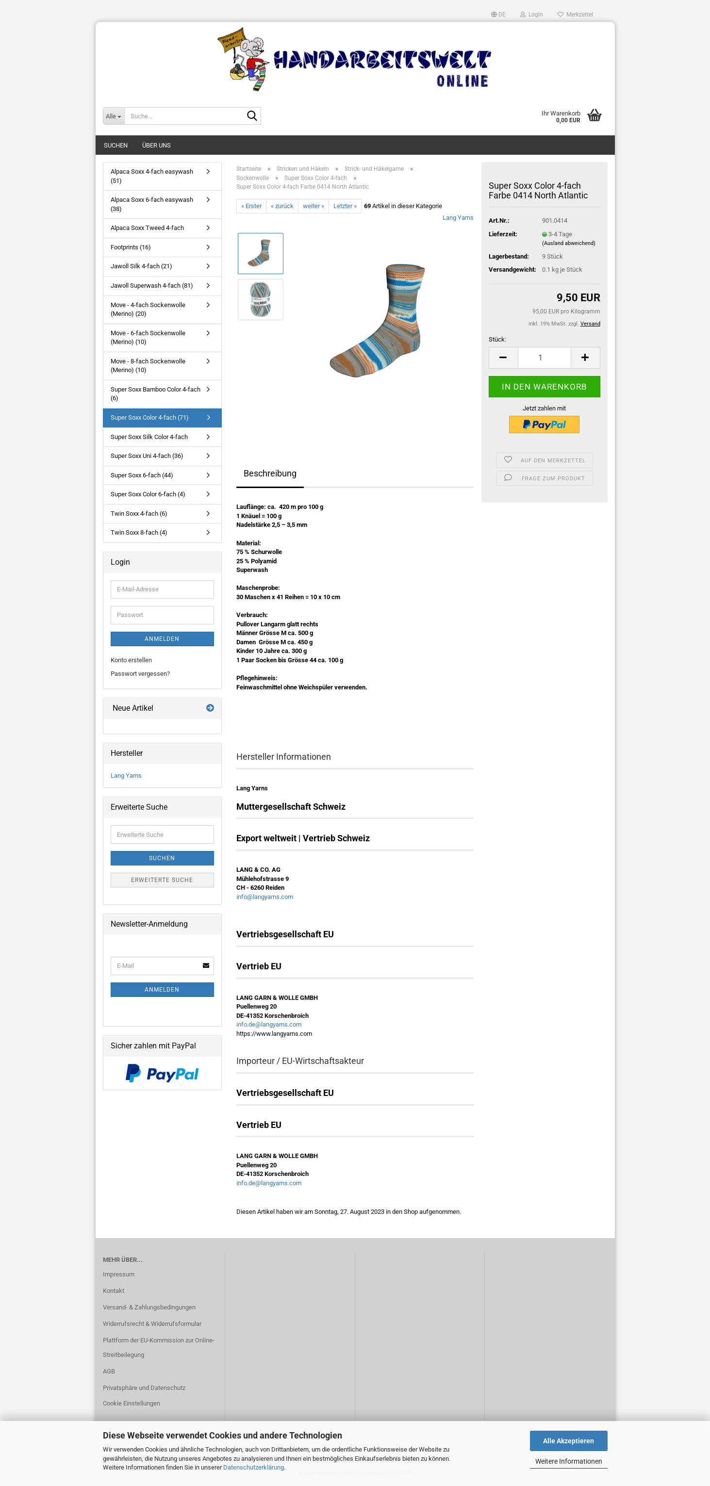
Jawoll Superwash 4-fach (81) (152, 285)
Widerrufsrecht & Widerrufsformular (152, 1323)
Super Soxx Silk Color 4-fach (149, 437)
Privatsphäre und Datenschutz (144, 1387)
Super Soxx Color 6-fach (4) (148, 494)
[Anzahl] (544, 358)
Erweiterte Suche (162, 880)
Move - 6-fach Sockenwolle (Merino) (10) (148, 337)
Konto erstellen (131, 660)
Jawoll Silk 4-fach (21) (141, 266)
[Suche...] (113, 116)
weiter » (313, 206)
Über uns (156, 145)
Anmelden (162, 639)
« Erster (251, 206)
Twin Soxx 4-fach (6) (139, 513)
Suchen (116, 145)
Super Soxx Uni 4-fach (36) (147, 455)
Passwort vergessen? (140, 673)
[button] (498, 14)
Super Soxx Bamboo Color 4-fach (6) (155, 394)
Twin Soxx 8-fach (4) (139, 532)
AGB (109, 1371)
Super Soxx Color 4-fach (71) (150, 417)
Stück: (497, 339)
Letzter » (345, 206)
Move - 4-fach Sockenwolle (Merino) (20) (148, 309)
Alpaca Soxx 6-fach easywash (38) (152, 204)
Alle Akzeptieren (568, 1441)
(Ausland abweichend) (568, 243)
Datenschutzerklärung (253, 1467)
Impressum (118, 1274)
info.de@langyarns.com (268, 1024)
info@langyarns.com (264, 896)
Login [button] (531, 14)
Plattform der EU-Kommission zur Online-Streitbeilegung (159, 1347)
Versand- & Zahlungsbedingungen (149, 1307)
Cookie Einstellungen (131, 1403)
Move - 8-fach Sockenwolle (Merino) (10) (148, 366)
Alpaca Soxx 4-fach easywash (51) (152, 176)
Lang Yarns (458, 217)
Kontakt (113, 1290)
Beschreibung (270, 473)
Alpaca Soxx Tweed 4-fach (147, 227)
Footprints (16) (131, 247)
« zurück (282, 206)
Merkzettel (575, 14)
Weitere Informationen (568, 1461)
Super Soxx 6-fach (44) (142, 475)
